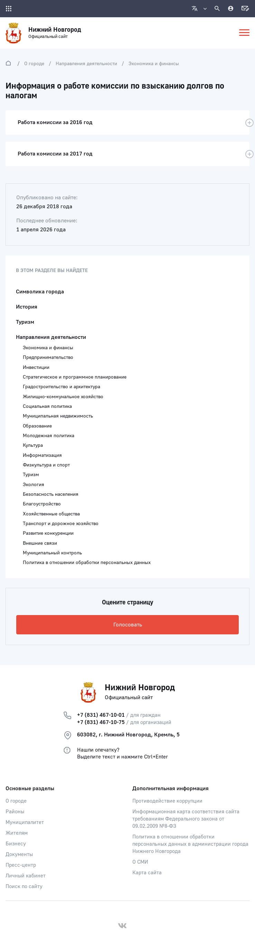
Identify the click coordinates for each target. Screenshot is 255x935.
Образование (37, 426)
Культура (33, 445)
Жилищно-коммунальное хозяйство (63, 397)
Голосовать (127, 624)
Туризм (25, 322)
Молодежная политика (48, 436)
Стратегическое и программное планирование (74, 377)
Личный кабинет (26, 876)
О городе (34, 64)
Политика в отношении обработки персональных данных (87, 563)
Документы (19, 854)
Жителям (17, 833)
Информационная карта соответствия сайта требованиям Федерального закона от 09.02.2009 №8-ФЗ (185, 819)
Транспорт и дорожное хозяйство (60, 524)
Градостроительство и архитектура (61, 387)
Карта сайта (147, 872)
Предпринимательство (48, 357)
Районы (15, 811)
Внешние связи (40, 543)
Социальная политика (47, 406)
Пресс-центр (21, 865)
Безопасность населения (50, 494)
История (26, 306)
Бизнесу (16, 844)
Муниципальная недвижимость (58, 416)
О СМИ (140, 862)
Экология (33, 485)
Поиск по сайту (24, 886)
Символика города (40, 291)
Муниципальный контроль (52, 553)
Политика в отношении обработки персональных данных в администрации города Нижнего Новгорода (190, 844)
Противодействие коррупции (167, 801)
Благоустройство (42, 504)
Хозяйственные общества (51, 514)
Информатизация (42, 455)
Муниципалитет (25, 822)
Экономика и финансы (154, 64)
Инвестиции (36, 367)
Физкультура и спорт (46, 465)
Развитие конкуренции (48, 533)
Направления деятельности (86, 64)
